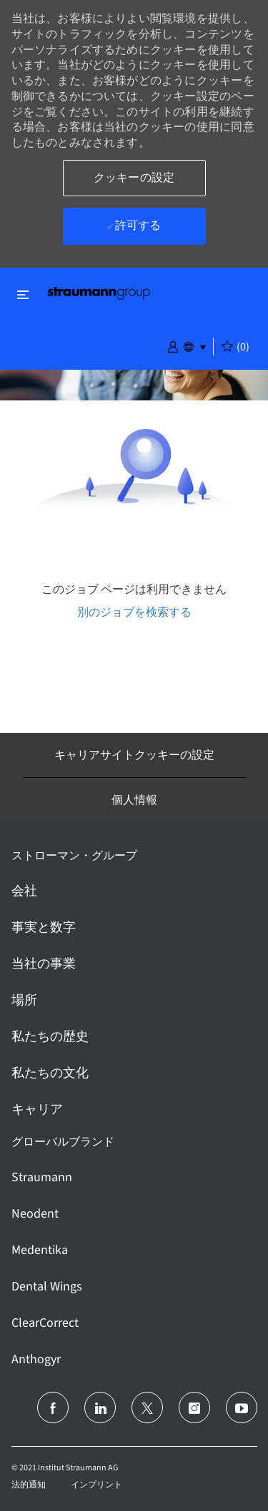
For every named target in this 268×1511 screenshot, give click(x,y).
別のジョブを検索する (134, 612)
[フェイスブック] (53, 1407)
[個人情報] (134, 800)
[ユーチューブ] (241, 1407)
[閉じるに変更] (23, 294)
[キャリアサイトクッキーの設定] (134, 755)
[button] (173, 345)
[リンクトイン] (100, 1407)
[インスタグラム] (194, 1407)
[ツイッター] (147, 1407)
